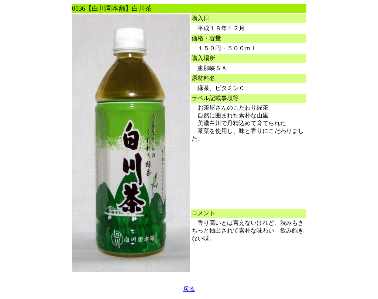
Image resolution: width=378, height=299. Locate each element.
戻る (189, 289)
